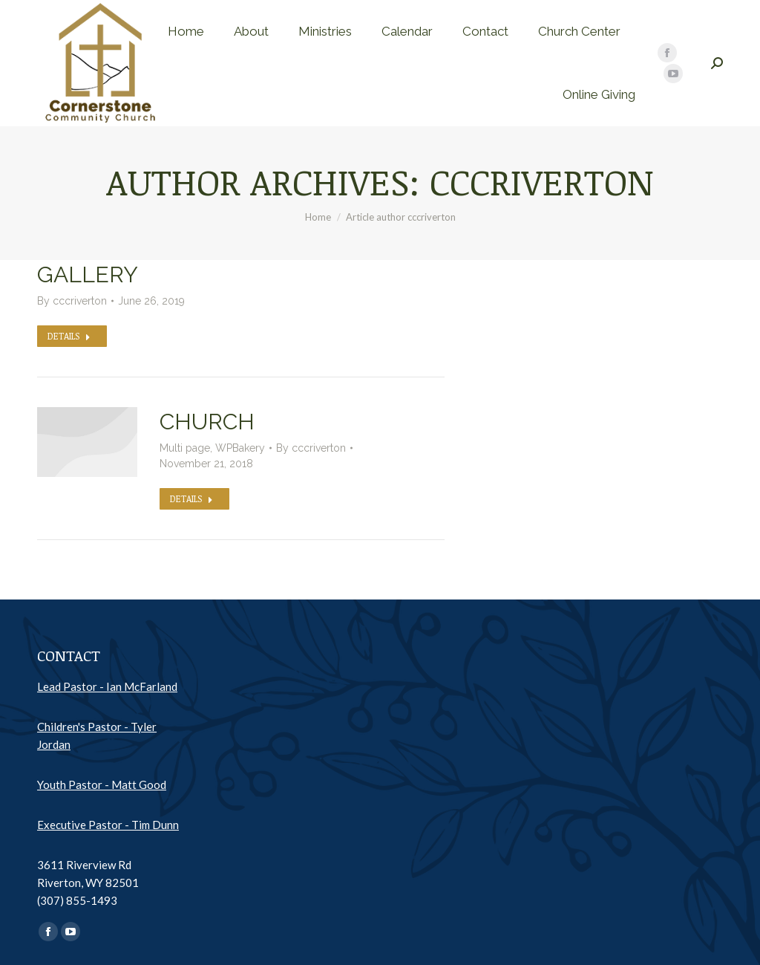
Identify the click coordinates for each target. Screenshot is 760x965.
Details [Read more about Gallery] (69, 336)
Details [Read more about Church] (191, 498)
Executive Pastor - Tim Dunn (108, 824)
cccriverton (542, 181)
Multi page (185, 448)
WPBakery (240, 448)
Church (207, 422)
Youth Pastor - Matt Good (101, 784)
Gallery (87, 274)
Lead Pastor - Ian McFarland (107, 686)
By (72, 301)
